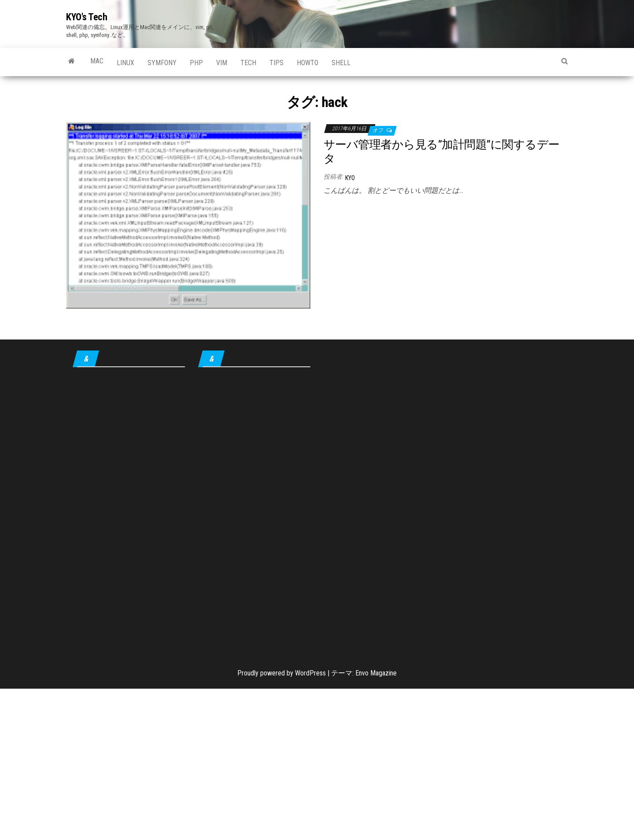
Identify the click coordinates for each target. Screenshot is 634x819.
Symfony (162, 63)
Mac (96, 61)
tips (276, 63)
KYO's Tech (86, 16)
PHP (196, 63)
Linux (125, 63)
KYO (350, 177)
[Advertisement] (446, 265)
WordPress (310, 673)
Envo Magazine (376, 673)
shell (341, 63)
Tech (248, 63)
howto (307, 63)
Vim (221, 63)
